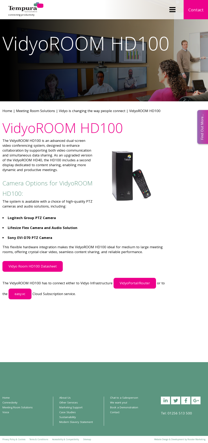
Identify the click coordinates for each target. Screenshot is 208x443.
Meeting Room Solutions (35, 111)
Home (7, 111)
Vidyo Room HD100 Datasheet (33, 267)
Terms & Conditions (38, 440)
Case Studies (67, 412)
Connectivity (9, 403)
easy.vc (20, 294)
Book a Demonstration (124, 408)
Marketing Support (70, 408)
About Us (65, 398)
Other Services (68, 403)
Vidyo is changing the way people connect (92, 111)
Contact (196, 10)
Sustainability (67, 417)
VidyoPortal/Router (135, 284)
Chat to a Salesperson (124, 398)
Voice (5, 412)
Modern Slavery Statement (76, 422)
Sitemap (87, 440)
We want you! (118, 403)
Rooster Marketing (196, 440)
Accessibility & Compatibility (65, 440)
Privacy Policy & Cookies (13, 440)
